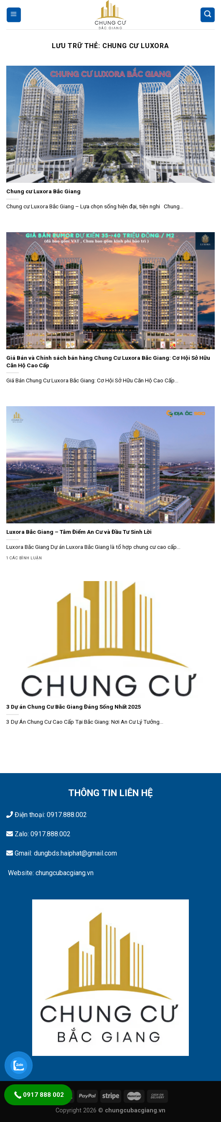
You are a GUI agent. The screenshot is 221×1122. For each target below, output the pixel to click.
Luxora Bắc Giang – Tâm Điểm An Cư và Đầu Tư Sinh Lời (79, 531)
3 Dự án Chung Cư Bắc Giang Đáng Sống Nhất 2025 (73, 706)
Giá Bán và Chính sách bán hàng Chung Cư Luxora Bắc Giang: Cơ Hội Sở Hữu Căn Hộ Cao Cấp (108, 361)
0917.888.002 (67, 815)
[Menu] (13, 14)
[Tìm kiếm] (207, 14)
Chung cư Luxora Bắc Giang (43, 191)
